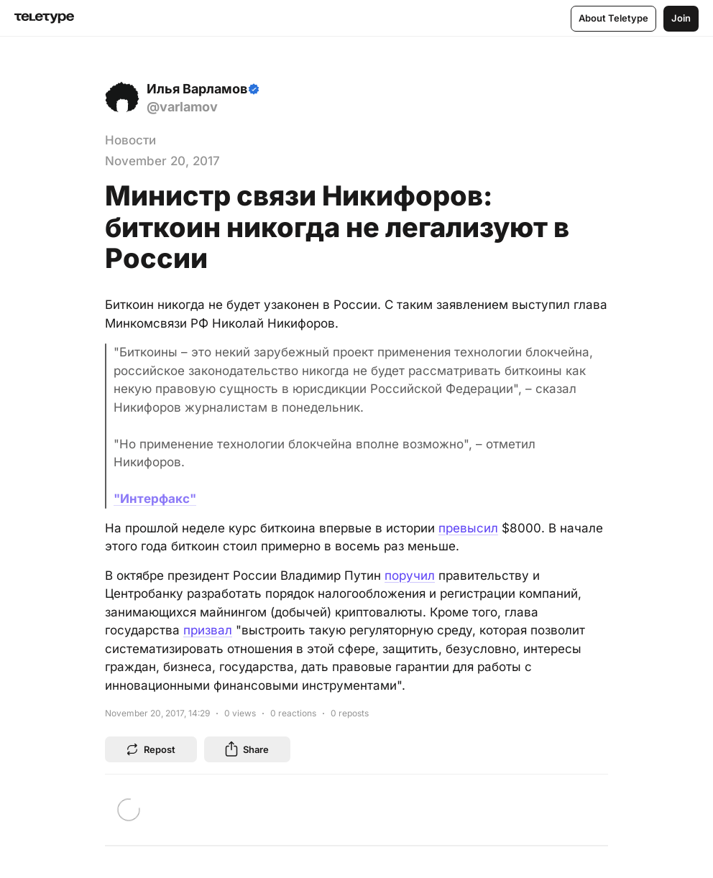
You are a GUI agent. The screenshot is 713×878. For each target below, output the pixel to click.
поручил (410, 575)
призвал (207, 630)
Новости (130, 140)
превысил (468, 528)
